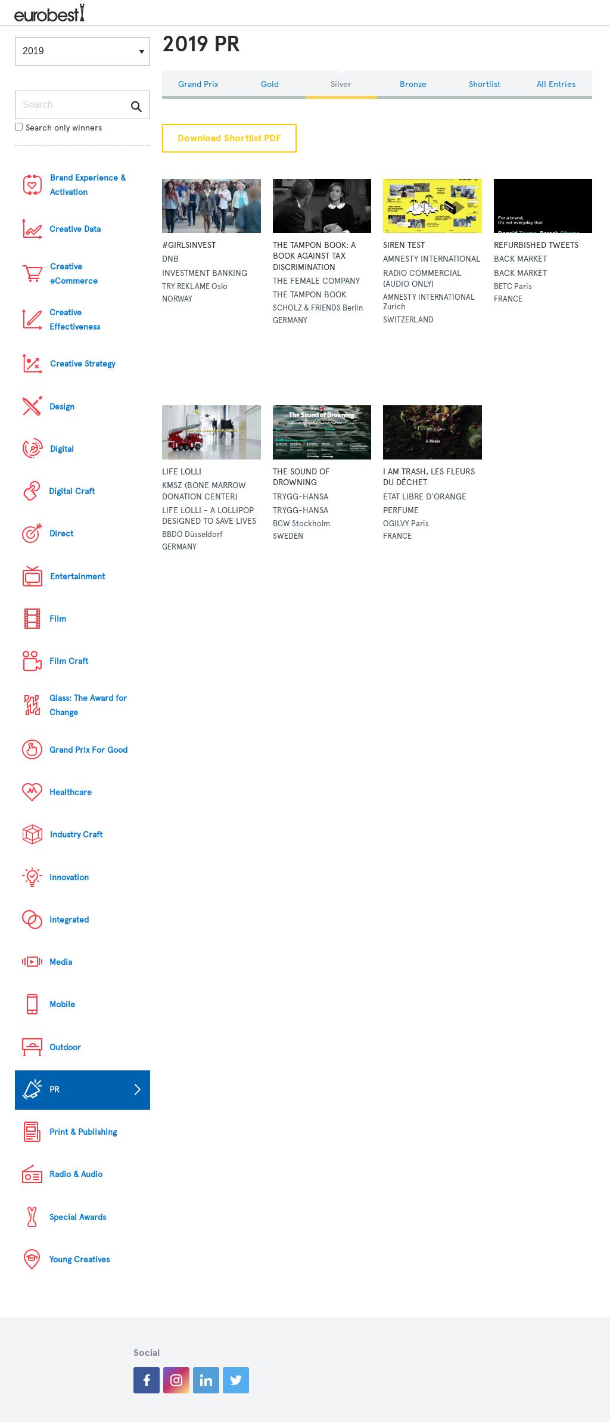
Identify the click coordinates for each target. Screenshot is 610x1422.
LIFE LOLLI (181, 472)
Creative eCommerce (74, 274)
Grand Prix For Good (88, 750)
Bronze (413, 84)
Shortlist (484, 84)
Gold (270, 84)
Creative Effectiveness (74, 320)
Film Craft (68, 661)
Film (57, 619)
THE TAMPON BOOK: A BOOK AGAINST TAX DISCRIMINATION (314, 256)
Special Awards (77, 1217)
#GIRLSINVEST (189, 245)
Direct (61, 534)
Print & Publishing (83, 1132)
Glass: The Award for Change (88, 705)
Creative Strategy (82, 364)
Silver (341, 84)
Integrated (69, 920)
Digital (62, 449)
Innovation (69, 878)
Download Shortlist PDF (229, 138)
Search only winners (58, 128)
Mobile (62, 1004)
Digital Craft (72, 491)
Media (60, 962)
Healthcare (70, 792)
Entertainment (77, 577)
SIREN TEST (404, 245)
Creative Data (75, 229)
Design (61, 407)
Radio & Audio (75, 1174)
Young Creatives (79, 1260)
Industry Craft (76, 835)
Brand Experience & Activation (88, 185)
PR (54, 1090)
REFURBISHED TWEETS (536, 245)
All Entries (556, 84)
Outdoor (65, 1047)
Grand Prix (198, 84)
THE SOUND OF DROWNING (301, 477)
